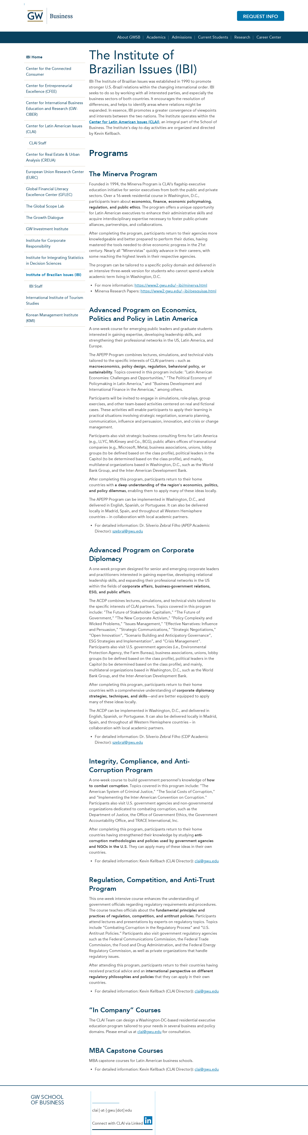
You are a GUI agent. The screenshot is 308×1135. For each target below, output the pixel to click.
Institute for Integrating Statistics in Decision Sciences (54, 260)
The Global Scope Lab (45, 206)
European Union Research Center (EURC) (55, 174)
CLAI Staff (37, 143)
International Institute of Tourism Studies (54, 300)
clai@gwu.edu (207, 861)
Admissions (182, 36)
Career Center (269, 36)
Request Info (260, 16)
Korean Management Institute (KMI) (52, 318)
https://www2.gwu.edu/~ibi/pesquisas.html (178, 291)
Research (242, 36)
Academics (156, 36)
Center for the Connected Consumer (48, 71)
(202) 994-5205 (105, 1101)
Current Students (213, 36)
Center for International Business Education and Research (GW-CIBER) (54, 109)
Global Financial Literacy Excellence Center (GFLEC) (49, 192)
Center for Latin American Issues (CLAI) (124, 122)
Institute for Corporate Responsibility (46, 243)
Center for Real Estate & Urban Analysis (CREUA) (53, 157)
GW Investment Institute (47, 229)
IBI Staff (35, 286)
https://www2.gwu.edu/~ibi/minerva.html (171, 285)
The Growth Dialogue (45, 217)
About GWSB (128, 36)
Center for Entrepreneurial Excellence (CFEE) (49, 88)
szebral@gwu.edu (127, 531)
